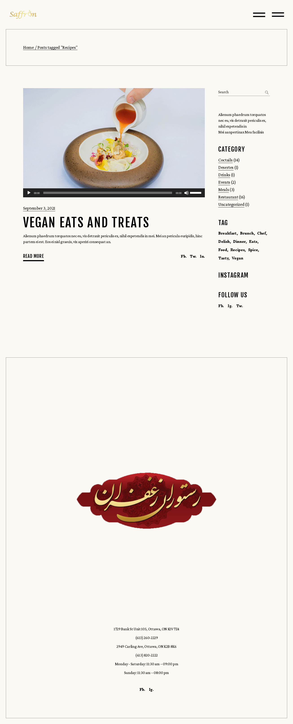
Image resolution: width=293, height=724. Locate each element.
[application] (114, 192)
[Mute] (186, 193)
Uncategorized (231, 204)
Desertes (226, 167)
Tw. (239, 306)
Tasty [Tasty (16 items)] (223, 258)
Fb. (221, 306)
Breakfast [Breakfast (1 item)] (227, 233)
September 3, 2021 (39, 208)
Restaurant (228, 196)
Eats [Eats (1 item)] (253, 241)
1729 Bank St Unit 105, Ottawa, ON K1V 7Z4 (146, 629)
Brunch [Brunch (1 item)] (247, 233)
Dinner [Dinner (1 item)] (239, 241)
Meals (223, 189)
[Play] (29, 193)
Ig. (230, 306)
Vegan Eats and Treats (86, 222)
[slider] (107, 193)
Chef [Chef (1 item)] (261, 233)
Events (224, 182)
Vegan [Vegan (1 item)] (237, 258)
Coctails (225, 159)
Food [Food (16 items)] (222, 250)
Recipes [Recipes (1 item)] (237, 250)
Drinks (224, 174)
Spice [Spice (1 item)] (253, 250)
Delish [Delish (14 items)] (224, 241)
